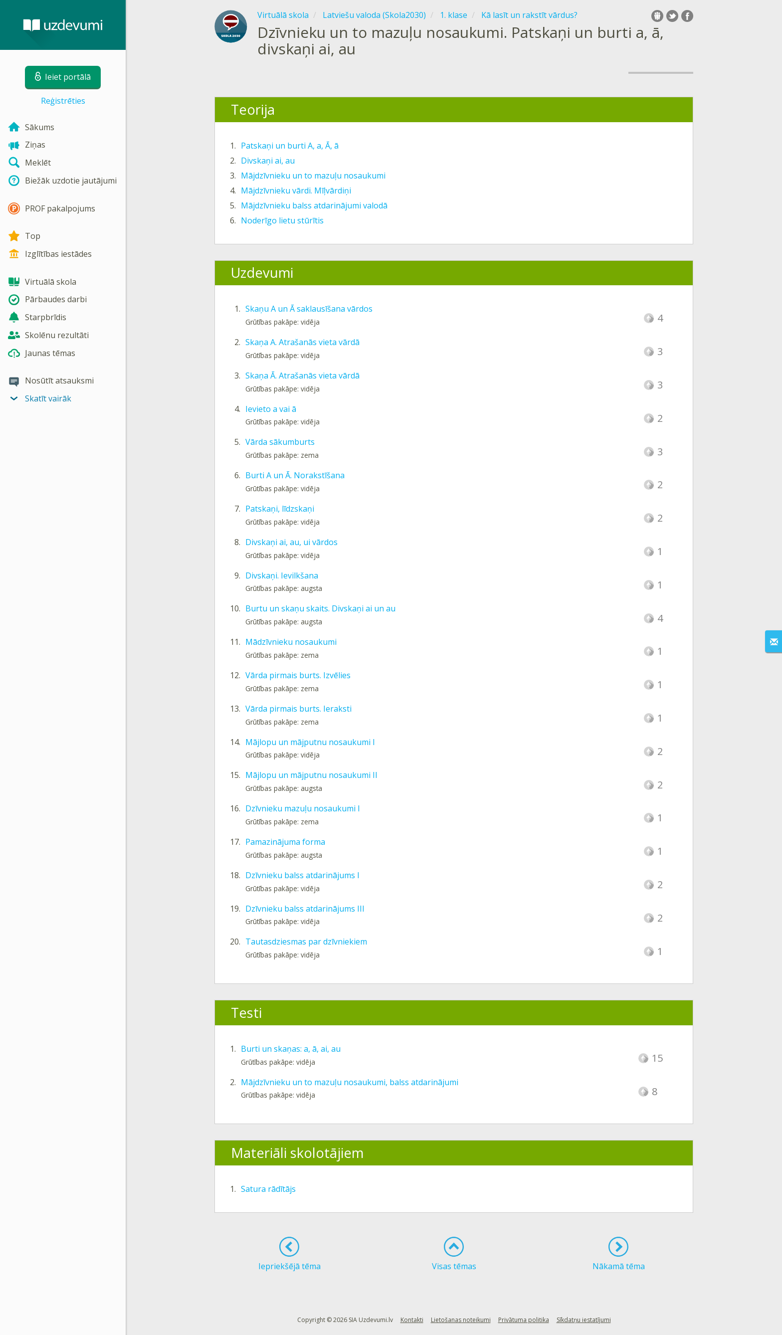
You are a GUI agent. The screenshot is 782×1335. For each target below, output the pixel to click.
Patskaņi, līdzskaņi (279, 508)
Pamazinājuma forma (285, 841)
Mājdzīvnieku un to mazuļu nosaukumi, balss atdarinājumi (349, 1082)
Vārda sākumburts (280, 441)
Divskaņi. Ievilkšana (281, 575)
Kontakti (411, 1320)
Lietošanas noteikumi (461, 1320)
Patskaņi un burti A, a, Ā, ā (290, 145)
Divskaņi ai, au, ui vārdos (291, 542)
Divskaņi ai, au (268, 160)
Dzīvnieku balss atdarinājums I (302, 875)
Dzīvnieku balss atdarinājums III (305, 908)
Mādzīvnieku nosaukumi (291, 641)
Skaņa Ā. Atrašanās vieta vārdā (302, 375)
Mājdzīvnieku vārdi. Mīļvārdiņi (296, 190)
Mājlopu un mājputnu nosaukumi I (310, 742)
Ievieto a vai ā (270, 408)
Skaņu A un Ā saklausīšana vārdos (309, 308)
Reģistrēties (63, 101)
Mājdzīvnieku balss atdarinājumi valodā (314, 205)
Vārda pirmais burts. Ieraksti (298, 708)
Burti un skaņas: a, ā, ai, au (291, 1048)
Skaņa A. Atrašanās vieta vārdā (302, 342)
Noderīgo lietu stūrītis (282, 220)
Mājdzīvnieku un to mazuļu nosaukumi (313, 175)
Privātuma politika (523, 1320)
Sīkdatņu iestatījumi (584, 1320)
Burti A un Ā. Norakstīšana (295, 475)
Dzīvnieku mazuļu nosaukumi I (302, 808)
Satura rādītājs (268, 1188)
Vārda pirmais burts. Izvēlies (298, 675)
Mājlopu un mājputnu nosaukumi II (311, 774)
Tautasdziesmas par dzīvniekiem (306, 941)
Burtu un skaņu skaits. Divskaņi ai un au (320, 608)
